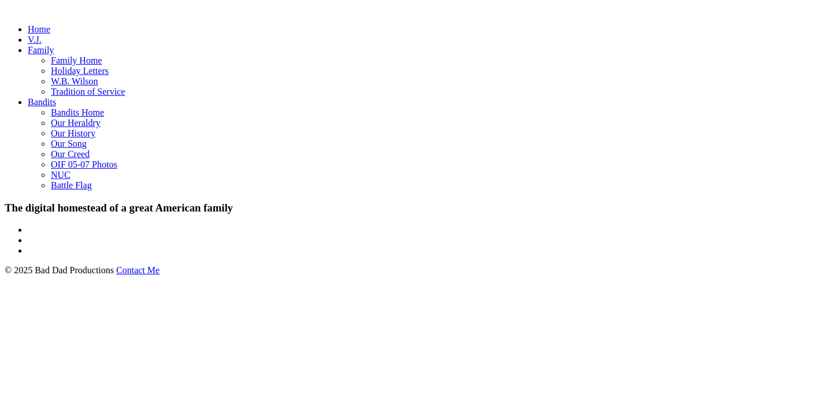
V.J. (35, 39)
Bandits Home (77, 112)
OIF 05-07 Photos (84, 164)
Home (39, 29)
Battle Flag (71, 185)
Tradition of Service (88, 91)
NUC (61, 175)
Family (41, 50)
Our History (73, 133)
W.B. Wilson (74, 81)
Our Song (69, 143)
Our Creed (70, 154)
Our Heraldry (76, 123)
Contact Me (138, 270)
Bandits (42, 102)
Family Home (76, 60)
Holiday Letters (80, 71)
